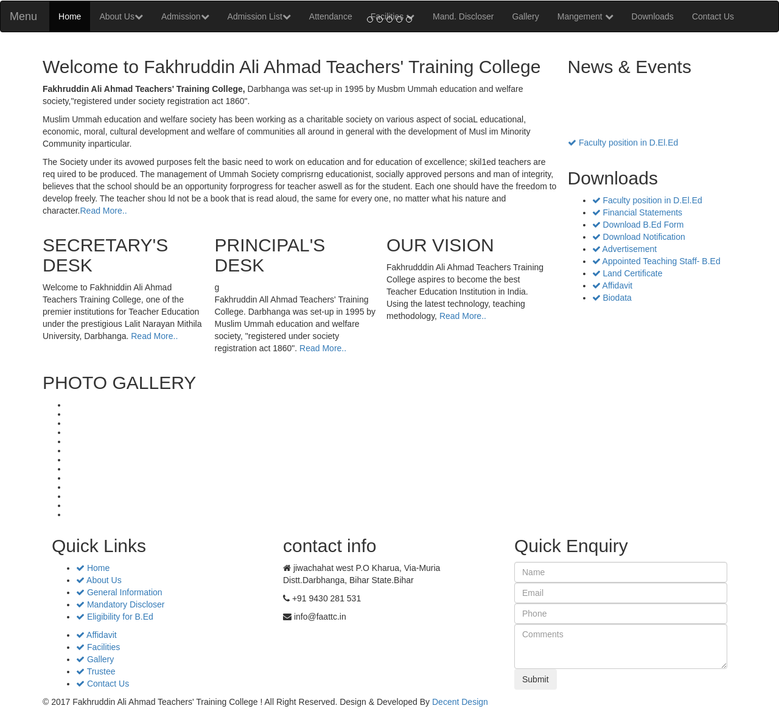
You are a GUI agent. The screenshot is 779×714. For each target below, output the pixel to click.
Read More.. (103, 210)
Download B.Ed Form (638, 224)
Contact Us (713, 16)
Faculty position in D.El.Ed (623, 145)
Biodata (612, 298)
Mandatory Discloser (120, 604)
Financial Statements (637, 212)
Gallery (95, 659)
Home (69, 16)
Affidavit (612, 285)
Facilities (98, 647)
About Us (121, 16)
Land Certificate (627, 273)
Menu (23, 16)
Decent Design (460, 702)
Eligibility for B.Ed (114, 616)
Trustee (96, 671)
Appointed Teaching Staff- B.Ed (656, 261)
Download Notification (638, 237)
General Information (119, 592)
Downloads (653, 16)
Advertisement (624, 249)
